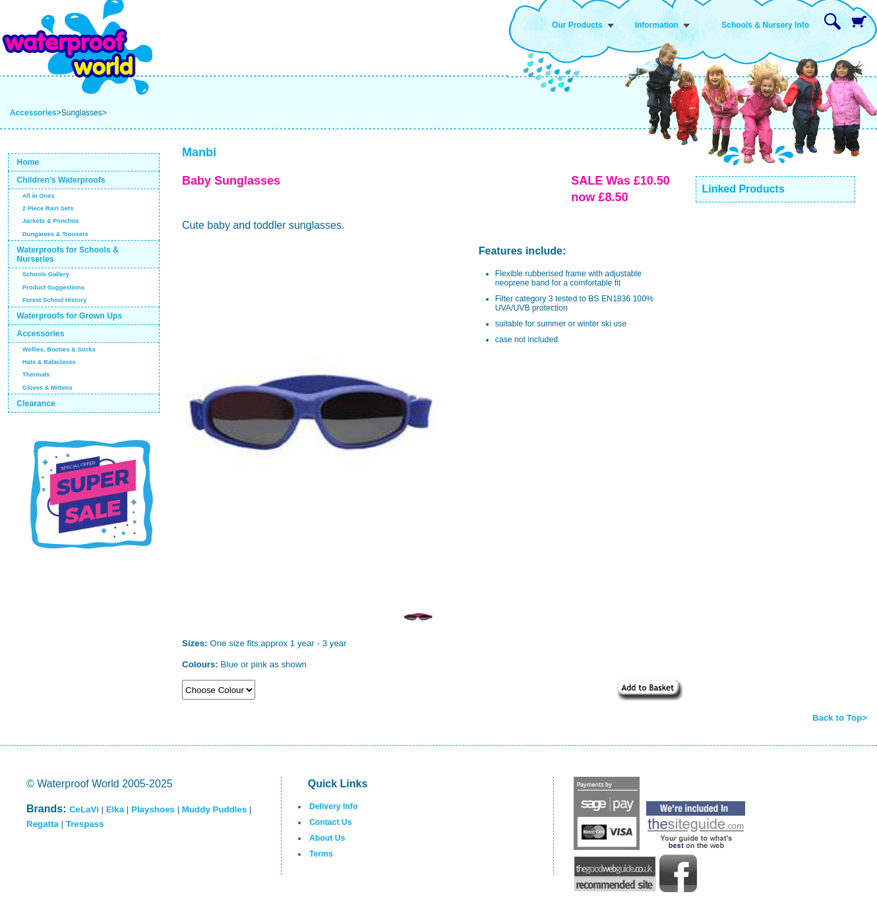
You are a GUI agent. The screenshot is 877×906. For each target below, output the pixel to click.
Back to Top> (839, 718)
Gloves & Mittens (47, 387)
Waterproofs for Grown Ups (69, 315)
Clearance (35, 403)
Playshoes (153, 809)
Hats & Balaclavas (49, 362)
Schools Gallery (45, 274)
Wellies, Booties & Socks (59, 349)
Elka (115, 809)
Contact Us (330, 822)
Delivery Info (333, 806)
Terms (321, 854)
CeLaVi (84, 809)
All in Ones (38, 196)
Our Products (577, 25)
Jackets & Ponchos (50, 221)
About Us (327, 838)
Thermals (36, 374)
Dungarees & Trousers (55, 234)
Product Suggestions (53, 287)
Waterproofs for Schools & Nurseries (67, 254)
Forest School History (54, 300)
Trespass (85, 824)
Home (27, 162)
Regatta (42, 824)
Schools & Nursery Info (765, 25)
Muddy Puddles (214, 809)
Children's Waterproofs (60, 180)
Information (657, 25)
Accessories (33, 112)
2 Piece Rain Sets (48, 208)
